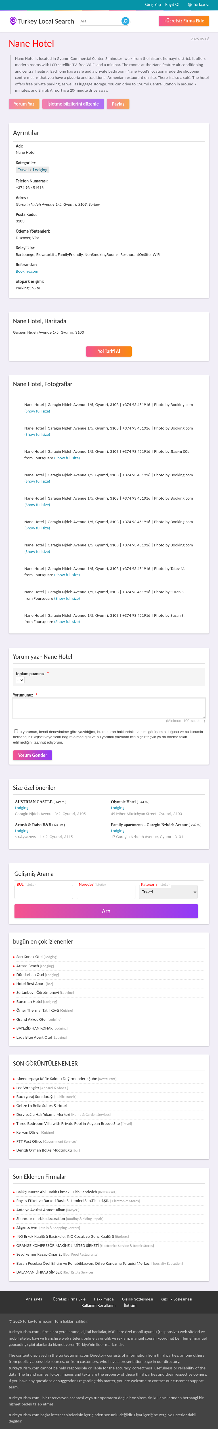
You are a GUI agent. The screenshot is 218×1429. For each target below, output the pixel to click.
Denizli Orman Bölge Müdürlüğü (48, 1150)
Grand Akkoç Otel (38, 1019)
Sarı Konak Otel (37, 956)
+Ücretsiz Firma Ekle (184, 21)
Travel (23, 169)
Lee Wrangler (42, 1087)
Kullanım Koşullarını (98, 1305)
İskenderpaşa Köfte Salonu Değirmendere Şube (66, 1078)
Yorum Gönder (32, 755)
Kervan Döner (35, 1132)
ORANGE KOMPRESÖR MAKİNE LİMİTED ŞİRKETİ (85, 1245)
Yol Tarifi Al (109, 351)
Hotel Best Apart (34, 983)
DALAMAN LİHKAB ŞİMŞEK (55, 1272)
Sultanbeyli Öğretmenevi (45, 992)
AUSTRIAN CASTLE (34, 802)
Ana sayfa (34, 1299)
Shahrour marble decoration (59, 1218)
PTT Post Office (46, 1141)
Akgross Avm (48, 1227)
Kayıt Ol (172, 4)
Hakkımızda (104, 1299)
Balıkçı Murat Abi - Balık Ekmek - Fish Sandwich (66, 1191)
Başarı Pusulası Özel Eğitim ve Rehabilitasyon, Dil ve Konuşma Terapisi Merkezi (99, 1263)
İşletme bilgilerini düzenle (73, 104)
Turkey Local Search (46, 21)
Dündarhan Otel (37, 974)
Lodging (40, 169)
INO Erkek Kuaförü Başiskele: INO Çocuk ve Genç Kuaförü (72, 1236)
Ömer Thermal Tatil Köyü (44, 1010)
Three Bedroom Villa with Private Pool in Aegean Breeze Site (74, 1123)
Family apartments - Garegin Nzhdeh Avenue (150, 825)
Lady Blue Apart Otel (41, 1037)
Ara (106, 911)
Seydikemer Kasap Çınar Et (57, 1254)
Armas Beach (35, 965)
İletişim (130, 1305)
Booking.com (27, 271)
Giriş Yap (153, 4)
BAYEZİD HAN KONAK (42, 1028)
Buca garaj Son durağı (46, 1096)
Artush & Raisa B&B (33, 825)
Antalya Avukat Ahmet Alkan (47, 1209)
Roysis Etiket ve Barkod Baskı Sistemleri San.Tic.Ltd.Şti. (78, 1200)
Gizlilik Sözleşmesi (137, 1299)
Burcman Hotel (36, 1001)
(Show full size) (37, 411)
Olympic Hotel (124, 802)
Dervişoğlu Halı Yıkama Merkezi (63, 1114)
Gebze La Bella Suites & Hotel (41, 1105)
